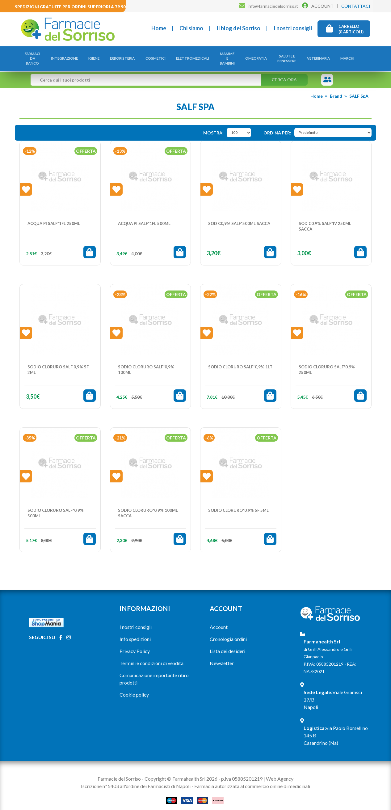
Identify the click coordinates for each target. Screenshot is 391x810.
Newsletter (222, 657)
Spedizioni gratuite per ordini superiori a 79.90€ (71, 6)
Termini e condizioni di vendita (151, 657)
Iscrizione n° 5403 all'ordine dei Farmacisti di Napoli (136, 780)
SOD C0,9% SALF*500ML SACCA (239, 217)
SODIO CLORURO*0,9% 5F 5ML (238, 504)
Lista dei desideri (227, 645)
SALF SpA (358, 89)
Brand (336, 89)
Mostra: (213, 126)
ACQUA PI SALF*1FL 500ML (144, 217)
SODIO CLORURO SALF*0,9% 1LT (240, 360)
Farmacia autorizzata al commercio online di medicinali (252, 780)
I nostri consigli (293, 28)
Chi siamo (191, 28)
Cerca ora (284, 73)
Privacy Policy (135, 645)
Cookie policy (134, 688)
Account (219, 621)
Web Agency (279, 772)
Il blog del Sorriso (238, 28)
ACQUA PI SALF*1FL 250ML (53, 217)
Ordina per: (277, 126)
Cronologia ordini (228, 633)
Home (158, 28)
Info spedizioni (135, 633)
